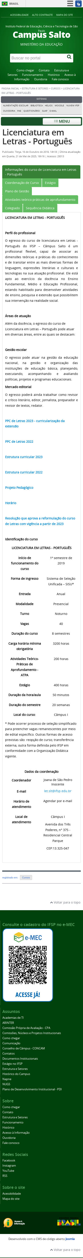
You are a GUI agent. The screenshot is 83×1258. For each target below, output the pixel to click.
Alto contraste (42, 14)
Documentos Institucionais (20, 1059)
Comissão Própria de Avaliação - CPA (26, 1028)
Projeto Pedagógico (19, 487)
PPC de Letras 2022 (19, 441)
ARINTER (8, 1023)
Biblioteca (37, 105)
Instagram (9, 1165)
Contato (44, 70)
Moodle (59, 105)
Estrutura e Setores (35, 88)
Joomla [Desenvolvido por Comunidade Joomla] (70, 1239)
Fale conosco (60, 79)
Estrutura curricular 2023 (23, 457)
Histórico (54, 75)
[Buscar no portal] (38, 58)
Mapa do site (64, 14)
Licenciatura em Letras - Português (37, 137)
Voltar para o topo (65, 902)
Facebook (8, 1160)
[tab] (41, 172)
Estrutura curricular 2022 (23, 472)
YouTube (8, 1171)
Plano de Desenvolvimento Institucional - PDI (32, 1089)
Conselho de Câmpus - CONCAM (23, 1048)
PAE (19, 110)
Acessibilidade (19, 14)
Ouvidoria (40, 79)
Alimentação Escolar (15, 105)
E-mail (53, 110)
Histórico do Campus (16, 1074)
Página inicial (10, 88)
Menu (62, 121)
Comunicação (11, 1043)
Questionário (31, 110)
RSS (4, 1176)
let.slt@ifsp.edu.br (57, 791)
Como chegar (25, 70)
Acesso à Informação (16, 1133)
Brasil (14, 4)
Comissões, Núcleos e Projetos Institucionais (31, 1033)
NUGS (6, 1084)
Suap (44, 110)
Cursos (55, 88)
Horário (10, 503)
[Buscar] (69, 58)
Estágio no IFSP (12, 1064)
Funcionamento (32, 75)
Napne (6, 1079)
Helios (48, 105)
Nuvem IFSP (72, 105)
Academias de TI (13, 1018)
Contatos (8, 1053)
